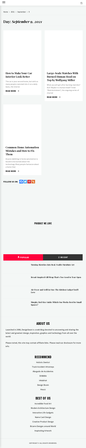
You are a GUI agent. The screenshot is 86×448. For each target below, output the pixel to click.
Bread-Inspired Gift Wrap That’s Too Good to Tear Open (56, 277)
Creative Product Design (43, 421)
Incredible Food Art (43, 403)
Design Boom (43, 385)
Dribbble (43, 376)
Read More (12, 91)
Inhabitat (43, 380)
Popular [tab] (23, 257)
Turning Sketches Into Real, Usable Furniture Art (52, 265)
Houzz (43, 389)
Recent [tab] (63, 257)
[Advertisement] (43, 201)
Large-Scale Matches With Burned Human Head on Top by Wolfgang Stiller (62, 76)
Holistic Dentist (43, 362)
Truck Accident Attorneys (43, 366)
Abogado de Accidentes (43, 371)
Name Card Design (43, 417)
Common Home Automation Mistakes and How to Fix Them (22, 151)
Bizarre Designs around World (43, 426)
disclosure (68, 343)
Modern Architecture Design (43, 408)
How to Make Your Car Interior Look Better (19, 74)
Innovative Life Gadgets (42, 412)
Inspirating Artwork (43, 430)
